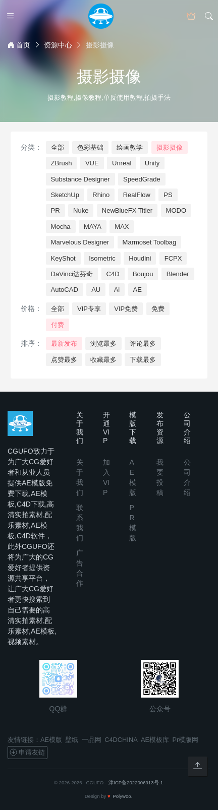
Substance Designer (80, 179)
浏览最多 (103, 343)
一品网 (91, 739)
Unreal (121, 163)
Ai (117, 289)
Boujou (143, 274)
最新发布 (64, 343)
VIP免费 (126, 309)
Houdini (140, 258)
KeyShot (63, 258)
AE (137, 289)
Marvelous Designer (80, 242)
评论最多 (143, 343)
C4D (113, 274)
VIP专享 (89, 309)
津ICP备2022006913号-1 (135, 782)
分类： (31, 147)
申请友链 (27, 753)
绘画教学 (130, 147)
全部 (57, 147)
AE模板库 (155, 739)
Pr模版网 (186, 739)
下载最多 (143, 359)
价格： (31, 308)
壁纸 (71, 739)
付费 (57, 325)
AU (95, 289)
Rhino (101, 195)
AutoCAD (64, 289)
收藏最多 (103, 359)
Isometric (102, 258)
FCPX (173, 258)
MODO (176, 210)
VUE (92, 163)
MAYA (92, 226)
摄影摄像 (169, 147)
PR (55, 210)
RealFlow (136, 195)
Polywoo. (122, 796)
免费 (158, 309)
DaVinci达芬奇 (72, 274)
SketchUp (65, 195)
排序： (31, 343)
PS (168, 195)
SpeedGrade (141, 179)
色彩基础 (90, 147)
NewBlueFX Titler (127, 210)
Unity (152, 163)
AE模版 (51, 739)
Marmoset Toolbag (150, 242)
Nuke (80, 210)
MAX (122, 226)
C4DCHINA (120, 739)
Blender (178, 274)
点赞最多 (64, 359)
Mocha (61, 226)
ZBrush (61, 163)
